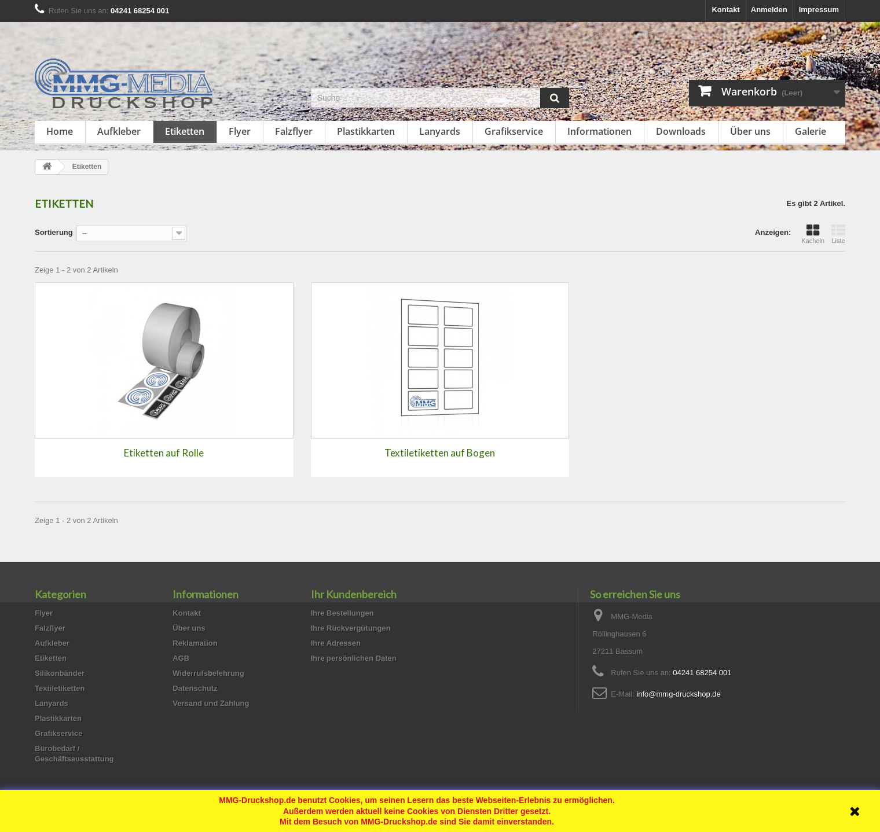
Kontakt (725, 9)
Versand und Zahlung (211, 703)
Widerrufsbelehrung (208, 673)
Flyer (240, 131)
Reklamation (195, 643)
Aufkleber (119, 131)
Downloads (681, 131)
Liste (838, 233)
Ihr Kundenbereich (354, 594)
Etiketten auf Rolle (164, 453)
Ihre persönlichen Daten (354, 658)
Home (59, 131)
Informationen (599, 131)
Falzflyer (294, 131)
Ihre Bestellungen (342, 613)
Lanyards (439, 131)
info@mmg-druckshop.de (678, 694)
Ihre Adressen (336, 643)
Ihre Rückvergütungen (351, 628)
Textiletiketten (60, 688)
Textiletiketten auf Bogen (439, 453)
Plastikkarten (366, 131)
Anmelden (769, 9)
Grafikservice (514, 131)
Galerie (810, 131)
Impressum (819, 9)
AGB (181, 658)
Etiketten (184, 131)
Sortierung (54, 232)
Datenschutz (195, 688)
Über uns (750, 131)
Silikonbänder (60, 673)
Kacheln (812, 233)
